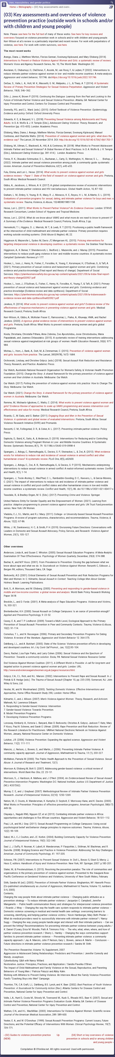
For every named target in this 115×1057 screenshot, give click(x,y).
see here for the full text (31, 34)
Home (13, 7)
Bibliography (25, 7)
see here (18, 45)
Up (58, 1035)
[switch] (112, 2)
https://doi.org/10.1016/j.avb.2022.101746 (74, 77)
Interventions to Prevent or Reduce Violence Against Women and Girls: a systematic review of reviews (57, 60)
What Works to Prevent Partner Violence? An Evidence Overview (60, 208)
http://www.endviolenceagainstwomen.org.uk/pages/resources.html (39, 670)
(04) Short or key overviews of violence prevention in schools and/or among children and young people (90, 1039)
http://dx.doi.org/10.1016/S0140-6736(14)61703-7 (86, 139)
